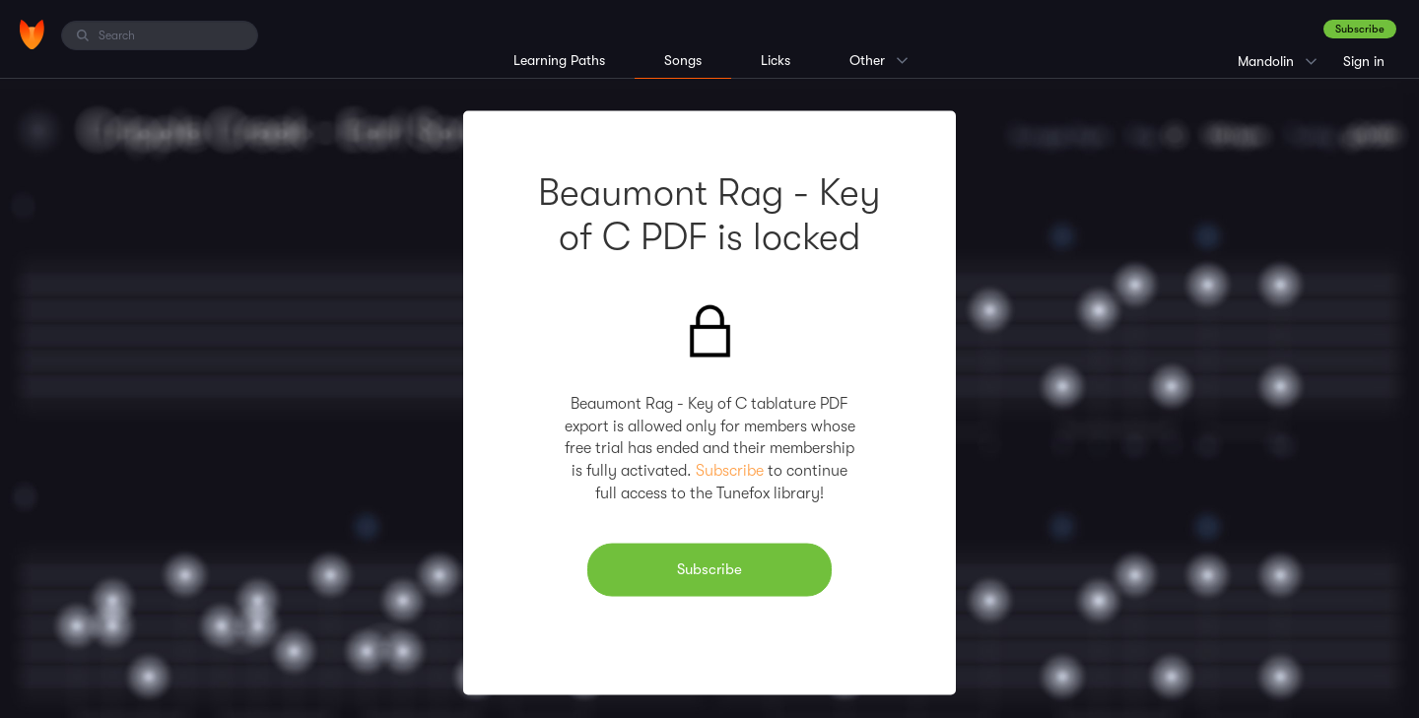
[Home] (32, 34)
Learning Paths (559, 60)
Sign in (1364, 61)
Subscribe (1360, 29)
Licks (775, 60)
